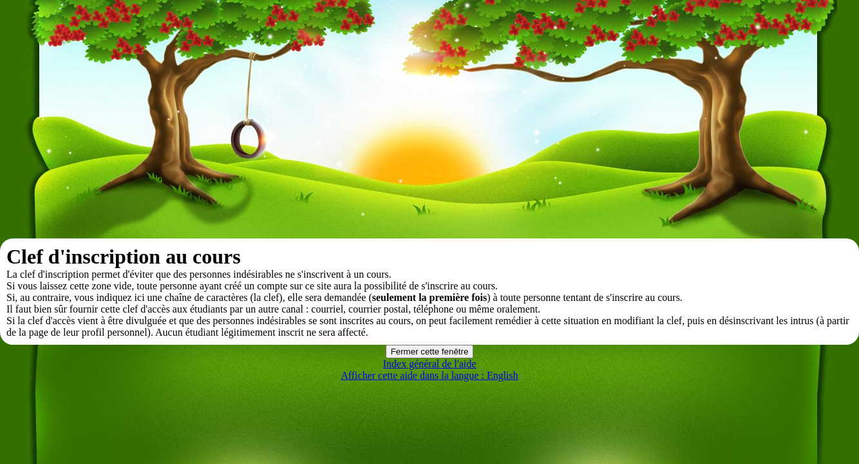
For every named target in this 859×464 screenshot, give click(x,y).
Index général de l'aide (430, 363)
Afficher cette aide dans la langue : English (429, 375)
